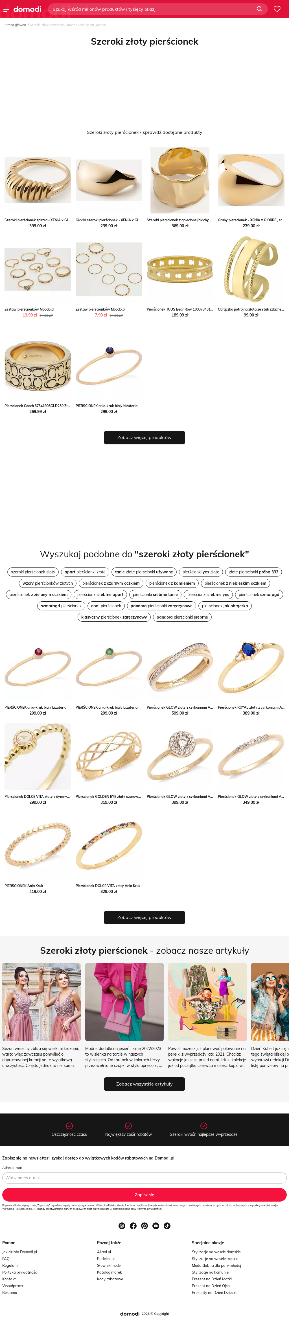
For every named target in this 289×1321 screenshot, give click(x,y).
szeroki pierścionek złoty (33, 572)
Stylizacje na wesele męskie (215, 1258)
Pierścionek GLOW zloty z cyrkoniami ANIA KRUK (186, 707)
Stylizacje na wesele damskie (216, 1252)
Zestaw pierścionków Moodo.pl (29, 309)
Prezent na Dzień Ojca (211, 1285)
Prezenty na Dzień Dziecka (215, 1292)
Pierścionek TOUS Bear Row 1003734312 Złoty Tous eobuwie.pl (197, 309)
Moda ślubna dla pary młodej (216, 1265)
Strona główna (15, 25)
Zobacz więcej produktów (144, 437)
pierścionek (111, 583)
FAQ (6, 1258)
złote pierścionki (144, 572)
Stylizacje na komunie (210, 1272)
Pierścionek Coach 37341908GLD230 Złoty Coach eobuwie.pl (53, 406)
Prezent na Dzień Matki (212, 1279)
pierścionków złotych (48, 583)
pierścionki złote (85, 572)
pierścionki (100, 594)
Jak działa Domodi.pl (19, 1252)
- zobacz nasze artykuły (144, 950)
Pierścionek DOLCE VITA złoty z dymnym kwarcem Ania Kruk (54, 796)
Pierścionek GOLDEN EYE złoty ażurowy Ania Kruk (116, 796)
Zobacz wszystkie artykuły (144, 1084)
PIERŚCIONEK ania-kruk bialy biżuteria (106, 406)
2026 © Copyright (155, 1313)
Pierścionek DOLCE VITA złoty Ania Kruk (108, 886)
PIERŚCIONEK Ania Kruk (24, 886)
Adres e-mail (12, 1167)
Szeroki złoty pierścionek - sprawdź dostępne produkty (144, 132)
